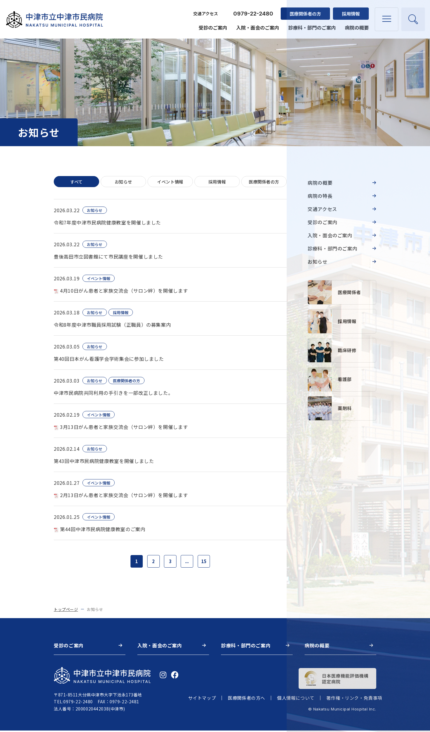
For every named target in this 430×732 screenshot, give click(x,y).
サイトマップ (202, 699)
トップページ (66, 611)
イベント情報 (170, 182)
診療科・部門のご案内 (311, 24)
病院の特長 (320, 195)
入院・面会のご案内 (256, 24)
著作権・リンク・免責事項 (354, 699)
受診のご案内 (212, 24)
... (188, 562)
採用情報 (350, 10)
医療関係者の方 (304, 10)
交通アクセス (204, 11)
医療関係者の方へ (246, 699)
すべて (76, 182)
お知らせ (123, 182)
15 (205, 562)
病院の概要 (356, 24)
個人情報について (295, 699)
